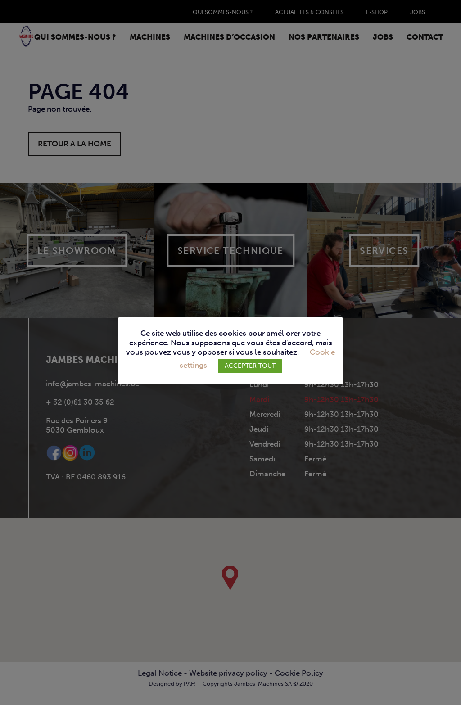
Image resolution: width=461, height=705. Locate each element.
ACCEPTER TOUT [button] (250, 366)
